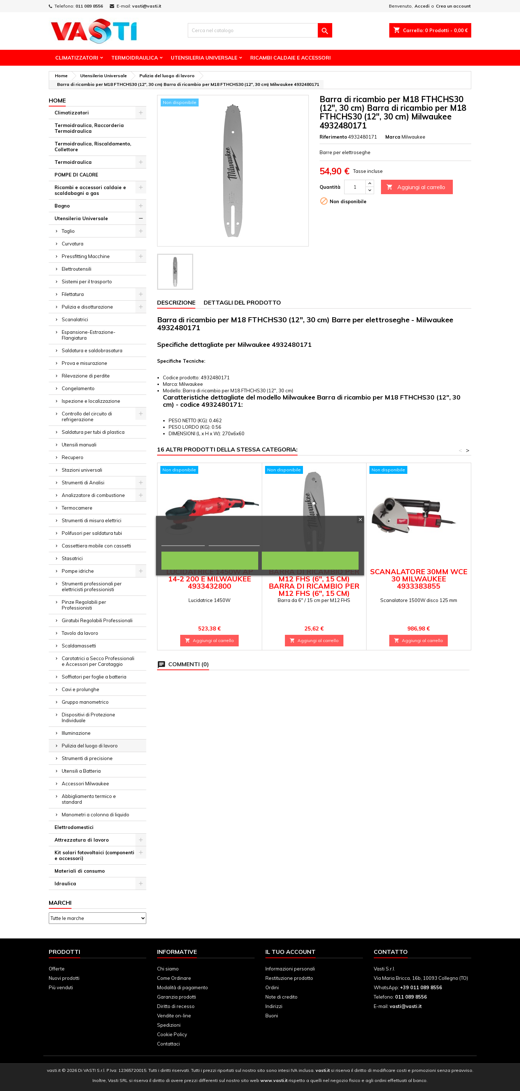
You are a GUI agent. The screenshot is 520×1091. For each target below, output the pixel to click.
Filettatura (73, 294)
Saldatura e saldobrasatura (92, 350)
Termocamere (77, 508)
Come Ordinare (174, 978)
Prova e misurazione (84, 363)
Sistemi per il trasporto (87, 281)
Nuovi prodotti (64, 978)
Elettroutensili (76, 269)
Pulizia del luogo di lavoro (90, 746)
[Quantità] (355, 187)
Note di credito (281, 997)
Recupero (72, 457)
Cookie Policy (172, 1034)
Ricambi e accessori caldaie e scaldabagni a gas (90, 190)
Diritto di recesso (176, 1006)
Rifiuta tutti (209, 560)
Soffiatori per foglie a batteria (94, 677)
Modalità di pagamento (182, 987)
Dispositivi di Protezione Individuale (88, 717)
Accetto (310, 560)
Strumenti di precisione (87, 758)
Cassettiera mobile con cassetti (96, 546)
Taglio (68, 231)
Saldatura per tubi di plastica (93, 432)
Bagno (62, 206)
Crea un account (453, 6)
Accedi (422, 6)
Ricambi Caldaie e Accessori (290, 57)
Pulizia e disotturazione (87, 307)
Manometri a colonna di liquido (95, 814)
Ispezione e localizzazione (91, 401)
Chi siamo (168, 969)
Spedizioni (169, 1025)
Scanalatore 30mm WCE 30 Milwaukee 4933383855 (418, 578)
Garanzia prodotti (176, 997)
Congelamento (78, 388)
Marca (392, 137)
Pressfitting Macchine (86, 256)
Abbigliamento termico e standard (89, 799)
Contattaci (168, 1044)
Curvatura (72, 243)
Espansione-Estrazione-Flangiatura (89, 335)
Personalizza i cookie (234, 542)
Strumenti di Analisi (83, 482)
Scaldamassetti (79, 646)
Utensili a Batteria (81, 771)
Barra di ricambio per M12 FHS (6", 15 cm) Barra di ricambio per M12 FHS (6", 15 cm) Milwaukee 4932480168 (314, 586)
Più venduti (61, 987)
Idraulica (65, 883)
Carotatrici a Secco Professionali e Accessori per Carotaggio (98, 661)
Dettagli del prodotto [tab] (242, 302)
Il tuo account (290, 951)
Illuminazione (76, 733)
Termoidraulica (134, 57)
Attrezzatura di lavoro (82, 840)
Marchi (60, 902)
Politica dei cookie (183, 542)
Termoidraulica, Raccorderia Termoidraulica (89, 128)
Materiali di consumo (80, 871)
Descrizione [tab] (176, 302)
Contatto (391, 951)
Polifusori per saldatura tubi (92, 533)
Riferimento (333, 137)
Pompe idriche (78, 571)
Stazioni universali (82, 470)
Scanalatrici (75, 319)
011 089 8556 (89, 6)
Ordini (272, 987)
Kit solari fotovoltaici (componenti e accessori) (94, 855)
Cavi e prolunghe (80, 689)
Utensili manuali (79, 445)
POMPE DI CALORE (76, 175)
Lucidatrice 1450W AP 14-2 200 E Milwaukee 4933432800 (209, 578)
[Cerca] (260, 30)
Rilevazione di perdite (86, 376)
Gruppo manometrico (85, 702)
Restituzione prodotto (289, 978)
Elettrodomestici (74, 827)
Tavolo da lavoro (80, 633)
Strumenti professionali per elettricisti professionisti (92, 586)
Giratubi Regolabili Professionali (97, 620)
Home (57, 100)
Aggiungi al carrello (415, 187)
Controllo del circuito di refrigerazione (87, 416)
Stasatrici (72, 558)
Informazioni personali (290, 969)
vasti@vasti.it (146, 6)
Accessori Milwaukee (85, 783)
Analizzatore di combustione (93, 495)
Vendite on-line (174, 1015)
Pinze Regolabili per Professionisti (84, 605)
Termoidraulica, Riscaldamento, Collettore (93, 146)
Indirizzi (273, 1006)
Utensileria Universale (204, 57)
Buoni (271, 1015)
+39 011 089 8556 (421, 987)
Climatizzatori (76, 57)
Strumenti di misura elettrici (91, 520)
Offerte (57, 969)
